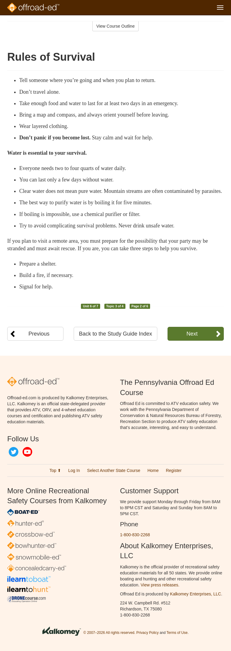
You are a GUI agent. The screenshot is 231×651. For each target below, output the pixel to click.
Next (192, 334)
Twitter (13, 452)
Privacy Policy (147, 633)
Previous (39, 334)
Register (173, 470)
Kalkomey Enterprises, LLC (195, 594)
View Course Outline (115, 26)
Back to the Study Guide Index (115, 334)
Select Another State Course (113, 470)
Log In (74, 470)
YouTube (27, 452)
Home (153, 470)
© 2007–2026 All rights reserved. (109, 633)
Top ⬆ (55, 470)
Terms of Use (177, 633)
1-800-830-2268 (135, 534)
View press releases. (160, 585)
